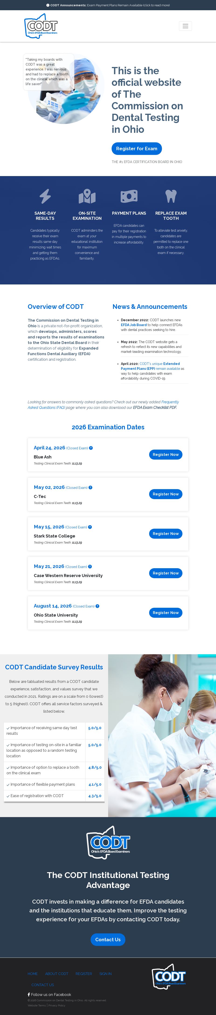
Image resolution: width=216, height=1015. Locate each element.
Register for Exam (136, 148)
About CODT (56, 974)
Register (84, 974)
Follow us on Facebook (49, 994)
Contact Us (108, 939)
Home (33, 974)
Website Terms (37, 1005)
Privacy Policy (56, 1005)
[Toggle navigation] (185, 26)
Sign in (105, 974)
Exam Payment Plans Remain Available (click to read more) (110, 5)
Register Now (166, 454)
